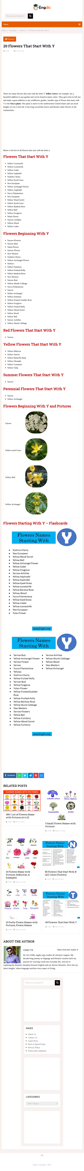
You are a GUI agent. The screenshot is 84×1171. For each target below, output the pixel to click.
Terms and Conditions (37, 1051)
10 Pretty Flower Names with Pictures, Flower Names (22, 924)
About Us (32, 1034)
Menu (6, 24)
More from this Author (68, 950)
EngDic (35, 1165)
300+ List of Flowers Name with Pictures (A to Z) (20, 816)
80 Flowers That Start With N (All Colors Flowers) (61, 873)
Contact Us (32, 1037)
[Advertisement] (42, 72)
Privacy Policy (34, 1047)
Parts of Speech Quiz (36, 1044)
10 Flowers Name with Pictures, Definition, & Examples (18, 874)
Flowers (10, 39)
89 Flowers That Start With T (61, 922)
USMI (7, 51)
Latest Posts (33, 1041)
